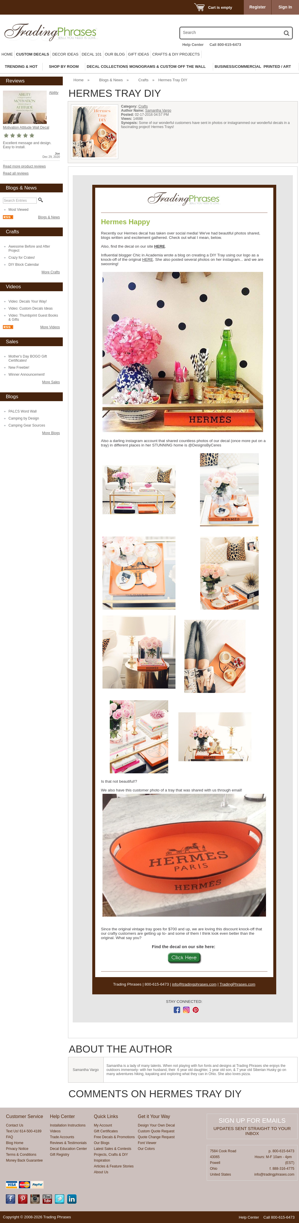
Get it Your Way (154, 1116)
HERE (159, 246)
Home (7, 54)
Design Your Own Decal (156, 1125)
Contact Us (14, 1125)
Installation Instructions (68, 1125)
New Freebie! (18, 367)
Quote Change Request (156, 1137)
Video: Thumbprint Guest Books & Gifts (33, 317)
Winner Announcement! (26, 374)
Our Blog (115, 54)
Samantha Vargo (158, 110)
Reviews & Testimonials (68, 1143)
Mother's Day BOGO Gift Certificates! (27, 358)
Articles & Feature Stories (114, 1166)
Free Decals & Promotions (114, 1137)
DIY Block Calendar (23, 265)
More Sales (51, 382)
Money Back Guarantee (24, 1160)
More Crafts (50, 272)
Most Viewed (18, 210)
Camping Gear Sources (26, 425)
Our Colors (146, 1149)
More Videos (50, 327)
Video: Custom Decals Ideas (30, 308)
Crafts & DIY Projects (176, 54)
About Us (101, 1172)
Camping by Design (23, 418)
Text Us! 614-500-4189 (23, 1131)
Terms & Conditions (21, 1155)
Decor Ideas (65, 54)
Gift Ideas (138, 54)
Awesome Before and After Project (29, 248)
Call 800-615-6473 (225, 44)
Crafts (143, 80)
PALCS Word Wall (22, 411)
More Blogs (51, 433)
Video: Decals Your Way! (27, 301)
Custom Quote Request (156, 1131)
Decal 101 (92, 54)
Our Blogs (101, 1143)
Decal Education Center (68, 1149)
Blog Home (14, 1143)
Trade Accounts (62, 1137)
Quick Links (106, 1116)
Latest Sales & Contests (112, 1149)
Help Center (193, 44)
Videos (55, 1131)
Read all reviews (16, 173)
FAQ (9, 1137)
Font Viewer (147, 1143)
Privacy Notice (17, 1149)
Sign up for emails (252, 1120)
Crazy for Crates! (21, 258)
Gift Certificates (106, 1131)
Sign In (285, 7)
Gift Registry (59, 1155)
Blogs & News (49, 217)
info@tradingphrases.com (194, 984)
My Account (103, 1125)
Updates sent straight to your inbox (252, 1131)
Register (257, 7)
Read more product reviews (24, 166)
